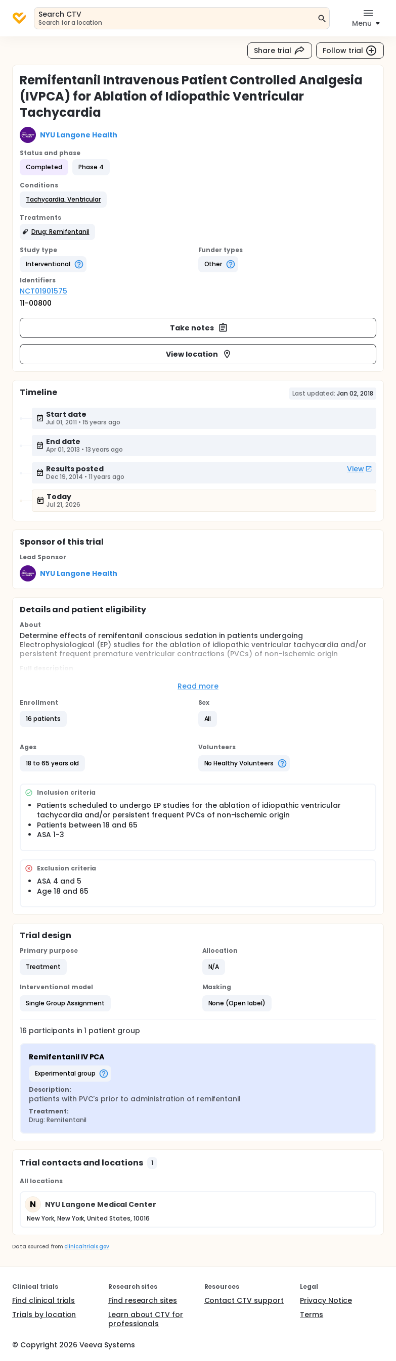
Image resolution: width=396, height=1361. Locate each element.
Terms (311, 1314)
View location (199, 354)
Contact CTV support (244, 1300)
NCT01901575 (43, 291)
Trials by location (44, 1314)
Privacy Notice (326, 1300)
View (359, 468)
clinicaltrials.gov (86, 1246)
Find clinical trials (43, 1300)
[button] (63, 199)
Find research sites (142, 1300)
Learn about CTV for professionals (145, 1319)
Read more (198, 686)
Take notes (199, 328)
